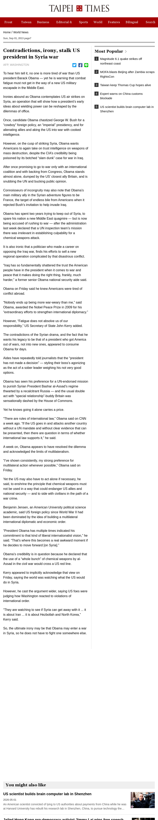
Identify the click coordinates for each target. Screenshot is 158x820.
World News (20, 32)
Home (7, 32)
